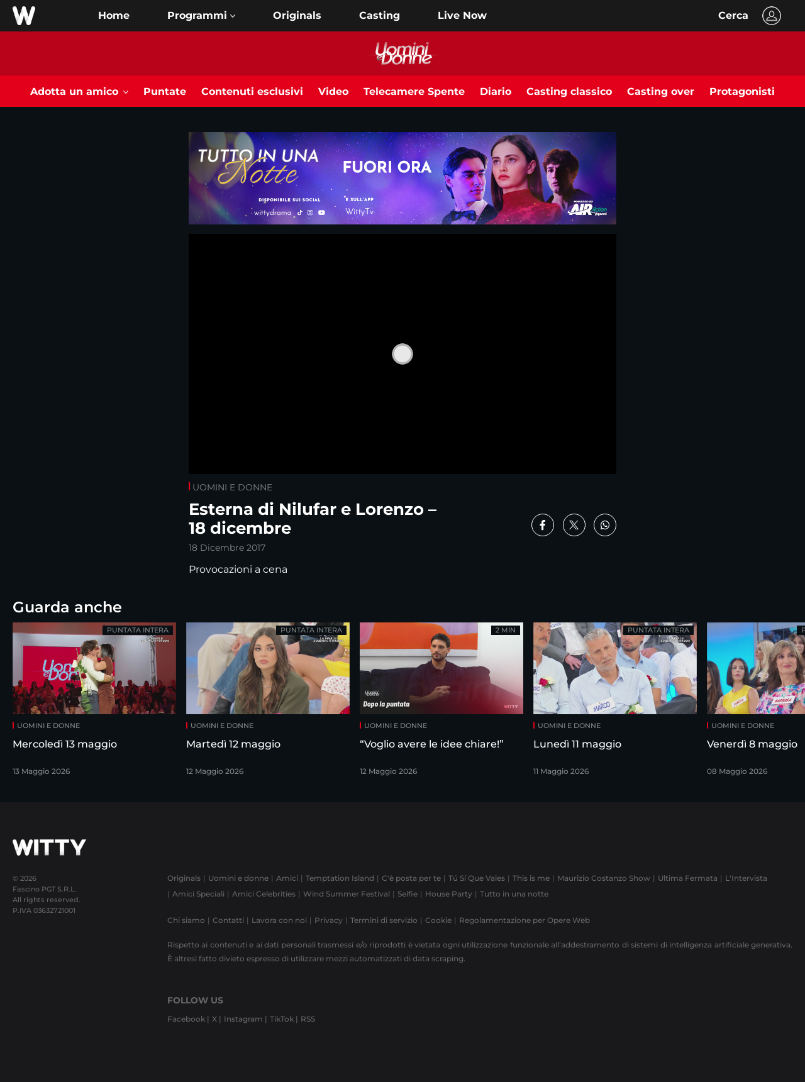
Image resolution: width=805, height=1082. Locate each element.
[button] (201, 15)
